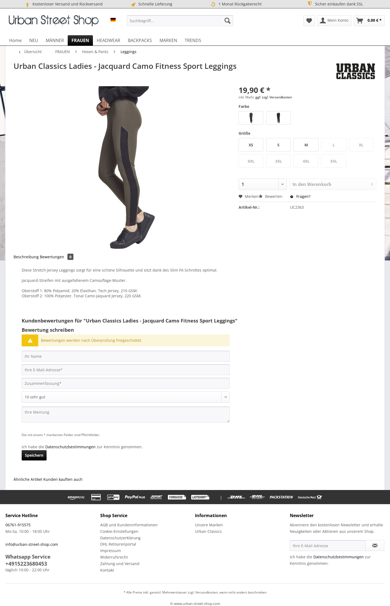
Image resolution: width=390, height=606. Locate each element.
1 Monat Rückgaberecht (236, 4)
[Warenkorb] (369, 20)
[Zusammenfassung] (126, 383)
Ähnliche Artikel (28, 479)
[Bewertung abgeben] (126, 397)
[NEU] (33, 40)
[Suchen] (227, 20)
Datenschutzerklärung (120, 537)
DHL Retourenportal (118, 544)
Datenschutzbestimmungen (70, 446)
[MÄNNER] (55, 40)
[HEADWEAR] (108, 40)
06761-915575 (18, 524)
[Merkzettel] (309, 20)
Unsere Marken (209, 524)
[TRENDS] (193, 40)
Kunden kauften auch (63, 479)
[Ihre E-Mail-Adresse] (126, 369)
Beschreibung (26, 256)
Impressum (110, 550)
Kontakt (107, 570)
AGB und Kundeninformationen (129, 524)
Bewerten (271, 196)
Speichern (34, 455)
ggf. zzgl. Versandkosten (273, 97)
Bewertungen (56, 256)
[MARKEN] (168, 40)
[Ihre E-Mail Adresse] (328, 545)
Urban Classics (208, 531)
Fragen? (300, 196)
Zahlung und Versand (119, 563)
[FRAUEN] (80, 40)
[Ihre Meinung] (126, 415)
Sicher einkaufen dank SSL (335, 4)
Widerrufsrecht (114, 557)
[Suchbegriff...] (180, 20)
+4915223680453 (26, 563)
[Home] (15, 40)
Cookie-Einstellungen (119, 531)
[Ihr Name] (126, 356)
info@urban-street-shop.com (31, 544)
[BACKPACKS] (140, 40)
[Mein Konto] (334, 20)
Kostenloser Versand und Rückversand (63, 4)
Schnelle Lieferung (151, 4)
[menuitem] (180, 20)
